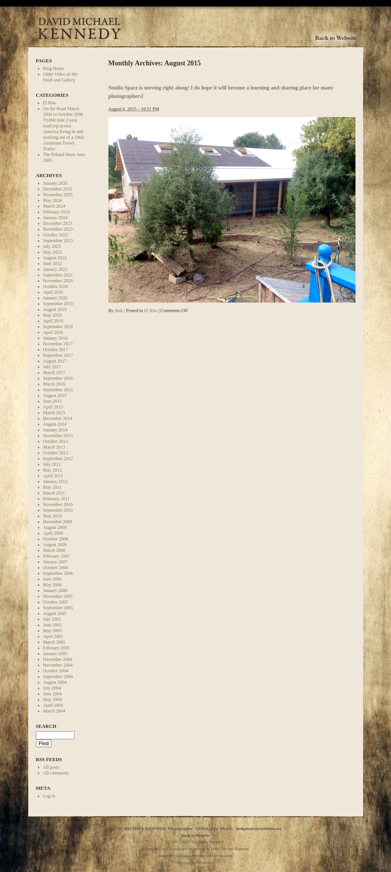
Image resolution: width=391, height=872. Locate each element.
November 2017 (58, 344)
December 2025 (57, 189)
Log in (49, 796)
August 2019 (55, 309)
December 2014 (57, 418)
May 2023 (52, 252)
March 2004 (54, 711)
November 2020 (58, 280)
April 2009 (53, 533)
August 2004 (55, 682)
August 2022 (55, 257)
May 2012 (52, 470)
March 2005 (54, 642)
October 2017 (55, 349)
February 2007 (56, 556)
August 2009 (55, 527)
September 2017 (58, 355)
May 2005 (52, 630)
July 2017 (52, 366)
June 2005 (52, 625)
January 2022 (55, 269)
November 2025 (58, 194)
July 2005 (52, 619)
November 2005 (58, 596)
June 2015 (52, 401)
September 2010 (58, 510)
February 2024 (56, 212)
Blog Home (54, 68)
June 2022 (52, 263)
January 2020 (55, 298)
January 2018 (55, 338)
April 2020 (53, 292)
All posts (51, 767)
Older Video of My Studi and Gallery (60, 77)
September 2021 (58, 275)
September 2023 (58, 240)
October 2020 (55, 286)
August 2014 (55, 424)
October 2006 (55, 567)
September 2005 (58, 607)
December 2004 (57, 659)
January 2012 (55, 481)
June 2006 (52, 579)
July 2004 (52, 688)
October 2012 (55, 453)
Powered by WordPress (195, 863)
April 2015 (53, 407)
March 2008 (54, 550)
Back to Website (195, 835)
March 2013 (54, 447)
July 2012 (52, 464)
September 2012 (58, 458)
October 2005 (55, 602)
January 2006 (55, 590)
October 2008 (55, 539)
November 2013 (58, 435)
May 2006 (52, 584)
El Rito (49, 103)
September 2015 (58, 389)
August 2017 (55, 361)
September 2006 (58, 573)
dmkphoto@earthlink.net (258, 828)
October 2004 (55, 671)
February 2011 (56, 498)
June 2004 (52, 693)
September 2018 (58, 326)
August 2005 (55, 613)
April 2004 (53, 705)
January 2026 (55, 183)
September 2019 (58, 303)
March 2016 (54, 384)
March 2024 (54, 206)
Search (46, 726)
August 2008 (55, 544)
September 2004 (58, 676)
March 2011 (54, 493)
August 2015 (55, 395)
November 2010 (58, 504)
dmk (119, 310)
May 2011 (52, 487)
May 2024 (52, 200)
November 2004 (58, 665)
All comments (56, 773)
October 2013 (55, 441)
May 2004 (52, 699)
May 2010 (52, 516)
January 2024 (55, 217)
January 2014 (55, 430)
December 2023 (57, 223)
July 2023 (52, 246)
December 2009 (57, 521)
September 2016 (58, 378)
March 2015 (54, 412)
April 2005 (53, 636)
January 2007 (55, 562)
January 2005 (55, 653)
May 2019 (52, 315)
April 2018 (53, 332)
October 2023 (55, 235)
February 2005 (56, 648)
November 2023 (58, 229)
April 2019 (53, 321)
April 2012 (53, 475)
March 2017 (54, 372)
